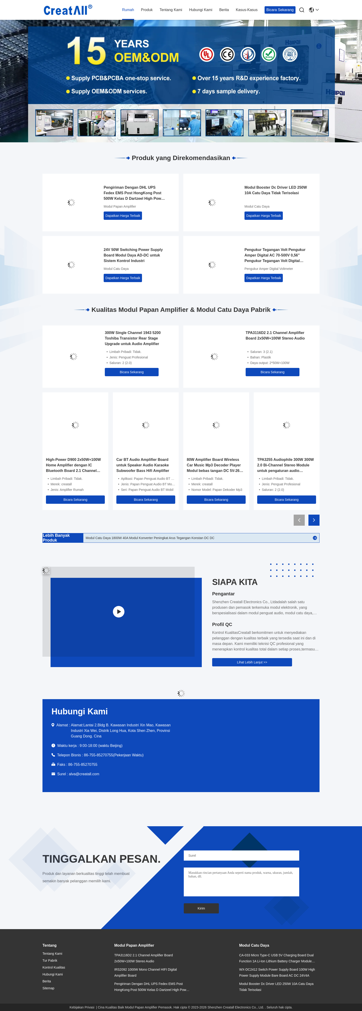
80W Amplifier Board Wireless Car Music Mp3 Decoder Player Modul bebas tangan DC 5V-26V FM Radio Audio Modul (214, 466)
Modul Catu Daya (256, 206)
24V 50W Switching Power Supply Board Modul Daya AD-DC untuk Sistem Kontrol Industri (133, 255)
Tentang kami (171, 10)
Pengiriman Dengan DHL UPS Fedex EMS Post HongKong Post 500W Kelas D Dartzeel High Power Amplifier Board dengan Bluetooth (134, 193)
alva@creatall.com (84, 774)
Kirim (201, 908)
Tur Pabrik (49, 960)
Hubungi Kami (200, 10)
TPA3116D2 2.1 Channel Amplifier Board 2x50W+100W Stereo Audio (275, 335)
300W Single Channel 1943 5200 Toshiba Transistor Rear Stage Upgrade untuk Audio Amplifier (133, 338)
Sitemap (48, 988)
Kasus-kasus (246, 10)
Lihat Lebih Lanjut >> (252, 662)
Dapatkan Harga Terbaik (123, 216)
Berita (224, 10)
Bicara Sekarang (280, 10)
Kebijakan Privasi (81, 1007)
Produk (147, 10)
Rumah (128, 10)
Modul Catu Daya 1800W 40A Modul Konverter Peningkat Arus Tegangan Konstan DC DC (150, 538)
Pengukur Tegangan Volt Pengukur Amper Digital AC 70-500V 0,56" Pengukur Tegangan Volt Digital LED (274, 256)
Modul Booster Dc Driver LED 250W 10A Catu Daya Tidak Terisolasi (275, 190)
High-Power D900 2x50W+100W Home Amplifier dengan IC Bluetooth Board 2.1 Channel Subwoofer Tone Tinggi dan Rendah (73, 466)
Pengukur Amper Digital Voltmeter (268, 269)
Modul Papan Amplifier (120, 206)
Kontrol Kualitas (53, 967)
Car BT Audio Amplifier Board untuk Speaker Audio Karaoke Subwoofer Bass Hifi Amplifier (142, 465)
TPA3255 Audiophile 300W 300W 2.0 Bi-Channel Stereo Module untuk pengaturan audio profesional (285, 466)
